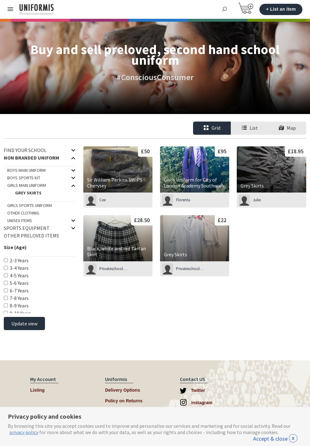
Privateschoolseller (113, 268)
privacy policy (23, 432)
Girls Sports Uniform (29, 205)
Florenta (183, 200)
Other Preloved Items (31, 235)
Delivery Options (122, 390)
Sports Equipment (27, 228)
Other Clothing (23, 213)
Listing (37, 390)
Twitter (192, 391)
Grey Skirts (28, 193)
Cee (102, 200)
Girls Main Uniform (26, 185)
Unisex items (19, 220)
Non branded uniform (31, 158)
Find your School (25, 150)
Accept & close (275, 438)
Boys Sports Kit (23, 178)
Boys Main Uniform (26, 170)
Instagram (196, 402)
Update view (24, 323)
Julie (257, 200)
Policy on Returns (123, 400)
